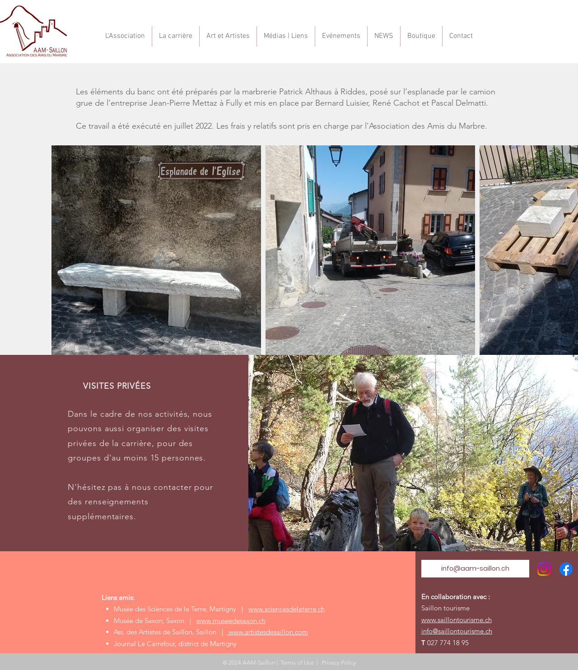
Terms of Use (297, 662)
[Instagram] (544, 569)
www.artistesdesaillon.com (267, 632)
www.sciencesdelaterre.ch (286, 609)
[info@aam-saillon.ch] (475, 568)
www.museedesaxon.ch (231, 620)
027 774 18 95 (448, 642)
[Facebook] (566, 569)
